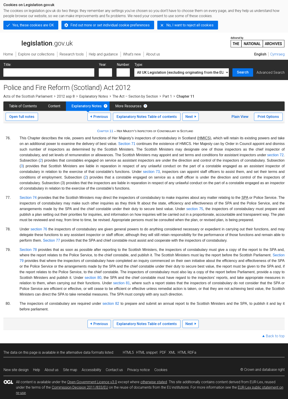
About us (51, 370)
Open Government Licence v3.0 (92, 382)
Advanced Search (270, 72)
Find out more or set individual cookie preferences (110, 25)
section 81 (121, 283)
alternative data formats (85, 352)
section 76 (39, 229)
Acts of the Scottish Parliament (27, 96)
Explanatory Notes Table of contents (147, 117)
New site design (16, 370)
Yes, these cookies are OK (33, 25)
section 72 (275, 155)
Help (36, 370)
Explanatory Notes (93, 96)
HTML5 (128, 352)
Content (54, 106)
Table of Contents (23, 106)
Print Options (268, 117)
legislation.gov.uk (38, 41)
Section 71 (126, 144)
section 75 (194, 209)
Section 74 (28, 198)
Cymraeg (277, 54)
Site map (70, 370)
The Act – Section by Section (135, 96)
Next (189, 117)
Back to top (275, 336)
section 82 (110, 303)
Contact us (114, 370)
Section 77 (51, 240)
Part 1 (167, 96)
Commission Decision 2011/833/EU (80, 387)
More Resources (128, 106)
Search (243, 72)
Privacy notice (138, 370)
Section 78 (28, 250)
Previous (100, 117)
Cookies (160, 370)
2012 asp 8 (66, 96)
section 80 (93, 278)
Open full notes (21, 117)
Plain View (240, 117)
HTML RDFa (187, 352)
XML (172, 352)
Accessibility (91, 370)
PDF (163, 352)
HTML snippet (147, 352)
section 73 (151, 172)
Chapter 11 (105, 131)
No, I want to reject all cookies (190, 25)
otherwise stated (153, 382)
